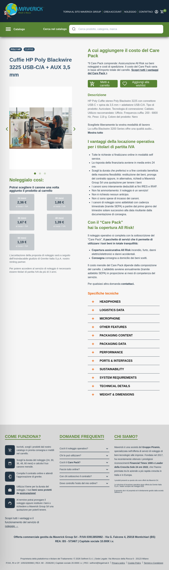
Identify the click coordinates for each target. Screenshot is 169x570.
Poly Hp (16, 49)
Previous (7, 125)
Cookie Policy (134, 563)
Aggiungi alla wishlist (140, 83)
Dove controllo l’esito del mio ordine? (78, 483)
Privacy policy (118, 563)
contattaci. (127, 283)
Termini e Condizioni (153, 563)
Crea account (113, 11)
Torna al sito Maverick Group (82, 11)
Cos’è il (70, 462)
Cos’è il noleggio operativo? (74, 448)
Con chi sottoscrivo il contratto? (76, 476)
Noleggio (130, 11)
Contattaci (146, 11)
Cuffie (29, 49)
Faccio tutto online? (70, 469)
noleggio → (11, 526)
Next (74, 125)
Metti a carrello (105, 83)
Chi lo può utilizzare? (70, 455)
